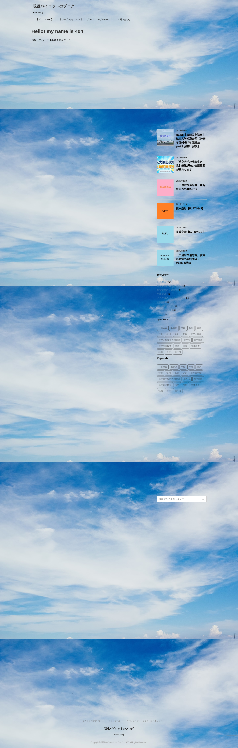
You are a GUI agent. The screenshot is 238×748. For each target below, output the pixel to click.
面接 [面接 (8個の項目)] (168, 352)
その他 (160, 314)
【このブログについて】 (71, 19)
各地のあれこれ (165, 306)
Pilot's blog (119, 734)
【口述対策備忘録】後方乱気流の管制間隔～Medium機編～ (190, 259)
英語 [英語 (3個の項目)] (177, 346)
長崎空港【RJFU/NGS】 (190, 231)
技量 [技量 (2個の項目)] (161, 334)
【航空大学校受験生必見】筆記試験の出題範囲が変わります (190, 165)
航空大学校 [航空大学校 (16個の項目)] (196, 334)
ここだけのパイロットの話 (171, 298)
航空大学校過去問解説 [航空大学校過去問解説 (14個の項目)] (169, 340)
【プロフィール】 (44, 19)
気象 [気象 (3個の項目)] (177, 334)
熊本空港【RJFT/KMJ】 (190, 208)
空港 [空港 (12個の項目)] (184, 334)
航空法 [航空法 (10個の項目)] (187, 340)
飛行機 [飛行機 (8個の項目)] (178, 352)
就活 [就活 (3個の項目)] (199, 328)
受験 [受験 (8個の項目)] (183, 328)
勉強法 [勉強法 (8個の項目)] (174, 328)
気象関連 (161, 294)
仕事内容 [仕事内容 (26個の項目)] (163, 328)
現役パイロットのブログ (54, 6)
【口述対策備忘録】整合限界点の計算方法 (190, 187)
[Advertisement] (182, 74)
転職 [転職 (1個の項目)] (161, 352)
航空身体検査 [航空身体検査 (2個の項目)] (165, 346)
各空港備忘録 (164, 310)
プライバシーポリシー (97, 19)
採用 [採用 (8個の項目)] (168, 334)
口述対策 (161, 282)
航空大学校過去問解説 (168, 286)
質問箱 (160, 302)
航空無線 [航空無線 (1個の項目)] (198, 340)
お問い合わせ (124, 19)
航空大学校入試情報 (167, 290)
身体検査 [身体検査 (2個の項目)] (195, 346)
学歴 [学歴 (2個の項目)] (191, 328)
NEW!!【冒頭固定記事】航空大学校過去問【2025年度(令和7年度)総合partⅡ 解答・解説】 (191, 140)
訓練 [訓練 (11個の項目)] (185, 346)
